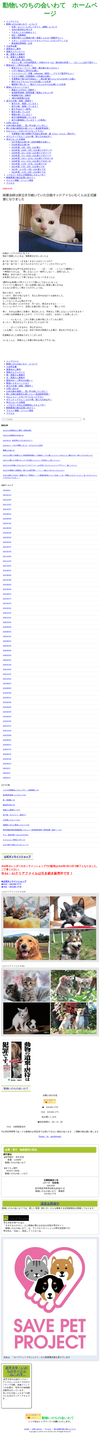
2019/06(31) (7, 697)
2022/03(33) (7, 542)
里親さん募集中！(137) (11, 810)
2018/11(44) (7, 730)
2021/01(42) (7, 608)
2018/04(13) (7, 763)
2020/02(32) (7, 660)
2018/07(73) (7, 749)
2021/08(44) (7, 575)
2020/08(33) (7, 631)
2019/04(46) (7, 707)
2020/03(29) (7, 655)
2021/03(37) (7, 598)
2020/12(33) (7, 613)
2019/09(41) (7, 683)
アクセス (48, 1429)
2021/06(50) (7, 584)
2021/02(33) (7, 603)
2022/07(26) (7, 523)
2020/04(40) (7, 650)
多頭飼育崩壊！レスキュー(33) (14, 795)
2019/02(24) (7, 716)
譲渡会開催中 (50, 1203)
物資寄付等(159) (9, 805)
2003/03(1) (6, 768)
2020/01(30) (7, 664)
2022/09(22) (7, 514)
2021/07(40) (7, 580)
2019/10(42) (7, 679)
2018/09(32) (7, 740)
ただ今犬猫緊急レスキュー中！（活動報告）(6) (21, 790)
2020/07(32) (7, 636)
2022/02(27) (7, 547)
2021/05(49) (7, 589)
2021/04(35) (7, 594)
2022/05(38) (7, 533)
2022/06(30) (7, 528)
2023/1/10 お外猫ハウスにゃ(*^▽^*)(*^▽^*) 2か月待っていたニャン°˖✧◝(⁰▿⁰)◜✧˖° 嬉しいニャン (40, 465)
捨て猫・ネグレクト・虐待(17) (14, 815)
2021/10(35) (7, 566)
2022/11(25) (7, 504)
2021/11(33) (7, 561)
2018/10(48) (7, 735)
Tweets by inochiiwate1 (50, 1136)
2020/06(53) (7, 641)
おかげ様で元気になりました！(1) (16, 845)
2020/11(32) (7, 617)
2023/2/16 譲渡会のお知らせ (13, 435)
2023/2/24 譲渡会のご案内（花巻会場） (17, 430)
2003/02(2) (6, 773)
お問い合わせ (37, 1429)
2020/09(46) (7, 627)
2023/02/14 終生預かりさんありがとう (18, 440)
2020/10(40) (7, 622)
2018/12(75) (7, 726)
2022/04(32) (7, 537)
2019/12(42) (7, 669)
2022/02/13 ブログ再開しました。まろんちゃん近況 (23, 445)
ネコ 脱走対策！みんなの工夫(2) (16, 835)
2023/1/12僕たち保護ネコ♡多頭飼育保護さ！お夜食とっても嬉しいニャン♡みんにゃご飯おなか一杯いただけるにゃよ (48, 455)
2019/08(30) (7, 688)
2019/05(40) (7, 702)
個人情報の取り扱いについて (65, 1429)
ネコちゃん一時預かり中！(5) (14, 840)
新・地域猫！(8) (9, 800)
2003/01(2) (6, 777)
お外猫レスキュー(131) (11, 820)
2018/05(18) (7, 759)
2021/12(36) (7, 556)
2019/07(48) (7, 693)
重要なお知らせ (9, 450)
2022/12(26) (7, 500)
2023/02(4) (6, 490)
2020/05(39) (7, 646)
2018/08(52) (7, 744)
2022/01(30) (7, 551)
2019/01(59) (7, 721)
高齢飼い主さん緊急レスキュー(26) (16, 825)
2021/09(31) (7, 570)
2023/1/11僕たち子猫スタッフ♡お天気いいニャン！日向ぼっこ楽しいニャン (31, 460)
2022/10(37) (7, 509)
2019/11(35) (7, 674)
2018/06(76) (7, 754)
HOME (26, 1429)
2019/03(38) (7, 712)
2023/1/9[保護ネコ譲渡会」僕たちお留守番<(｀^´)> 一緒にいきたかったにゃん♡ (34, 470)
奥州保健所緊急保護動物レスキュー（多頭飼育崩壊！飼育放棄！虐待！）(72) (32, 830)
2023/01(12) (7, 495)
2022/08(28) (7, 518)
